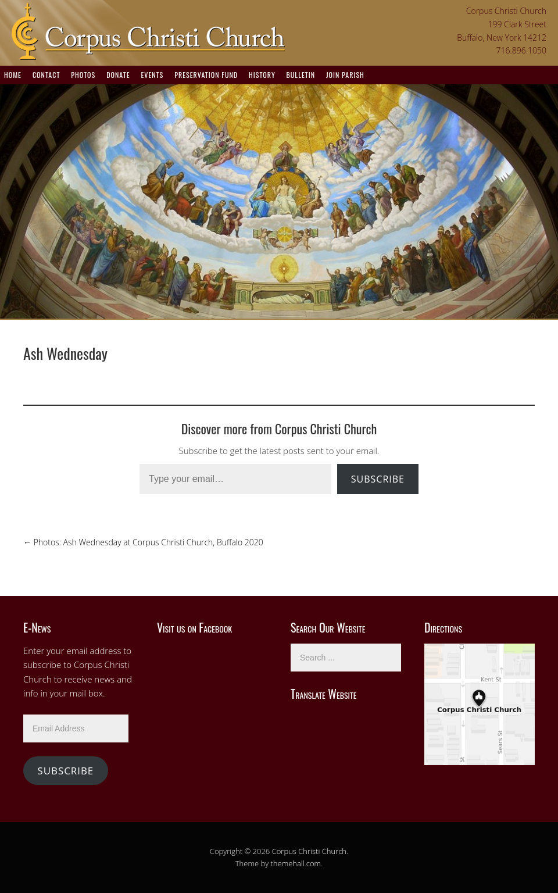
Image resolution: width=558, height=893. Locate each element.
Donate (118, 75)
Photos (83, 75)
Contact (46, 75)
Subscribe (378, 479)
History (262, 75)
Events (152, 75)
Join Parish (345, 75)
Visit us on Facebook (194, 627)
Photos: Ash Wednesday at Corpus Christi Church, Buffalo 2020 (143, 542)
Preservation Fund (206, 75)
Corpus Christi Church (309, 851)
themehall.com (296, 863)
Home (13, 75)
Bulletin (301, 75)
